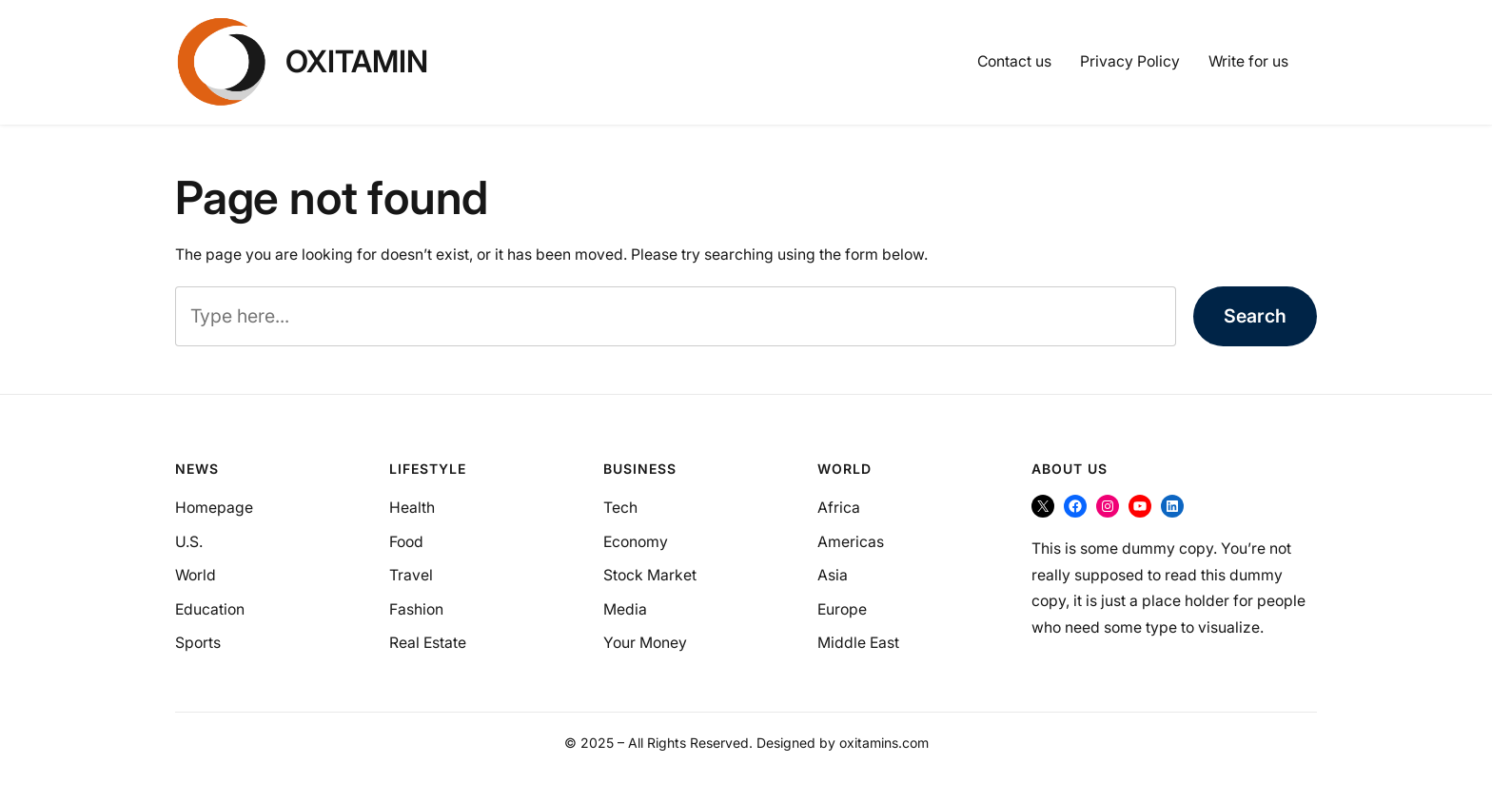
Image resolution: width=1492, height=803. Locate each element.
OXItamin (356, 61)
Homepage (214, 508)
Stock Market (650, 575)
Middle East (858, 643)
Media (625, 609)
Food (406, 542)
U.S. (189, 542)
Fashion (416, 609)
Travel (411, 575)
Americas (850, 542)
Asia (832, 575)
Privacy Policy (1130, 61)
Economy (635, 542)
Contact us (1014, 61)
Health (412, 508)
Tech (620, 508)
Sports (198, 643)
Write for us (1248, 61)
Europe (842, 609)
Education (210, 609)
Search (1255, 315)
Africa (838, 508)
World (195, 575)
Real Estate (427, 643)
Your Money (645, 643)
